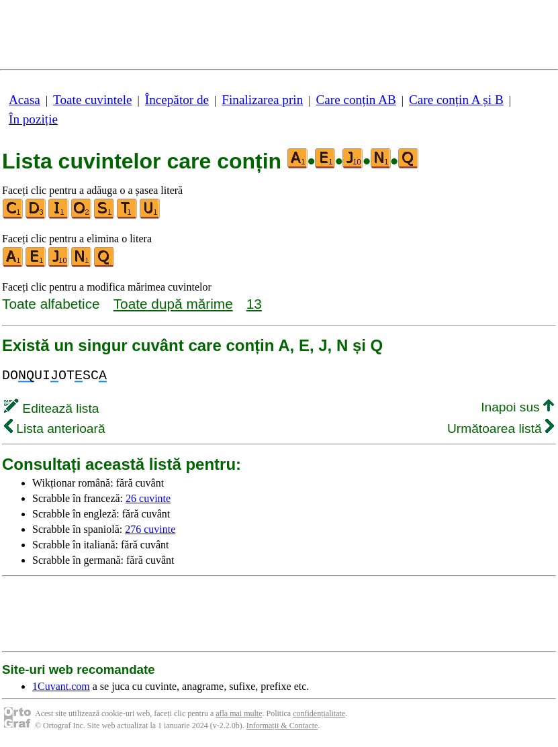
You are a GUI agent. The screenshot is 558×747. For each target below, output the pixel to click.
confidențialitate (319, 713)
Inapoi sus (517, 407)
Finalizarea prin (262, 100)
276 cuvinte (150, 529)
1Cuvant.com (61, 686)
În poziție (33, 119)
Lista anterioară (54, 428)
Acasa (24, 100)
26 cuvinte (148, 498)
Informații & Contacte (282, 725)
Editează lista (51, 408)
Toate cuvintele (92, 100)
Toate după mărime (173, 303)
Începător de (177, 100)
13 (254, 303)
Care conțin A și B (456, 100)
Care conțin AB (356, 100)
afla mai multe (239, 713)
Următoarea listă (500, 428)
